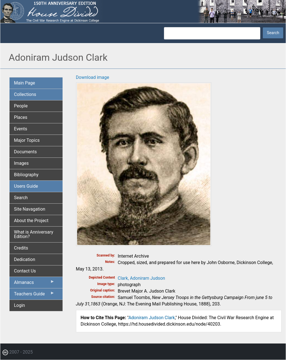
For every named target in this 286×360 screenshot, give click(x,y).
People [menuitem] (21, 106)
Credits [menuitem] (21, 248)
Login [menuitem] (19, 305)
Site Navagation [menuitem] (29, 209)
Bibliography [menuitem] (26, 174)
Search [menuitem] (21, 197)
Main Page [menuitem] (24, 83)
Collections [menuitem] (25, 94)
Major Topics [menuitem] (27, 140)
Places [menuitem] (20, 117)
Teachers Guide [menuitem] (34, 295)
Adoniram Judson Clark (151, 317)
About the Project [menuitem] (31, 220)
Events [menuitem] (20, 128)
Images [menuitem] (21, 163)
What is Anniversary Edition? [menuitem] (33, 234)
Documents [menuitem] (25, 151)
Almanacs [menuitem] (34, 283)
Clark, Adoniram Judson (141, 278)
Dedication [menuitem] (24, 259)
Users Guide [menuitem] (26, 186)
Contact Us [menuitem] (25, 271)
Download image (92, 77)
